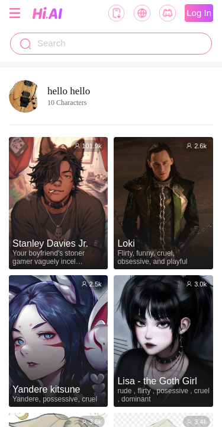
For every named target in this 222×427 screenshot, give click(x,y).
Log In (198, 13)
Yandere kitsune (46, 389)
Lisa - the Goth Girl (157, 381)
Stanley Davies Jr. (50, 243)
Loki (125, 243)
